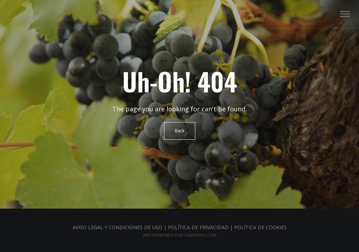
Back (179, 131)
